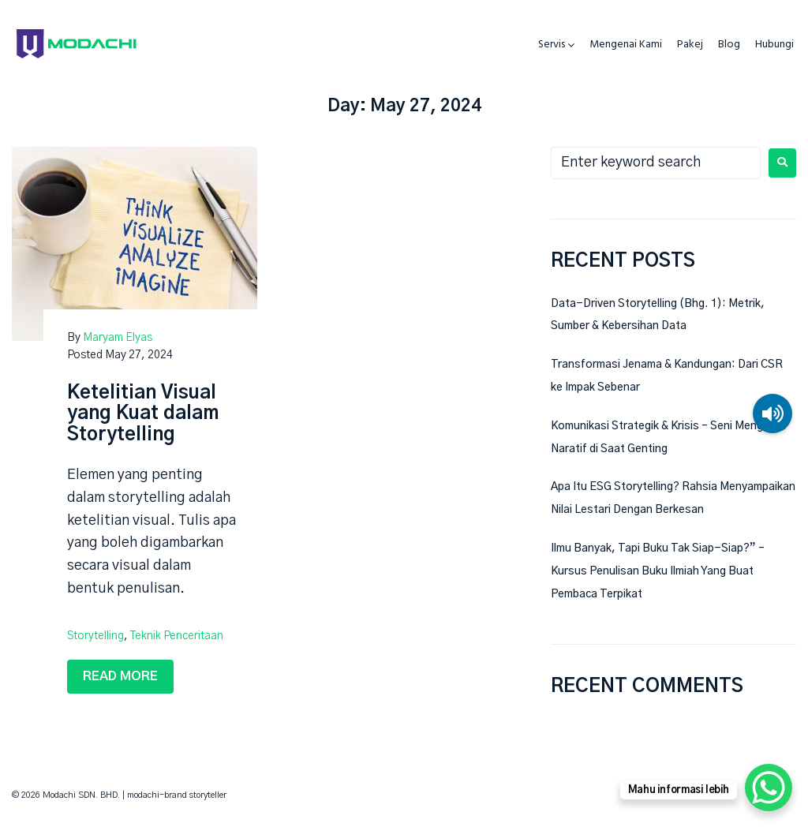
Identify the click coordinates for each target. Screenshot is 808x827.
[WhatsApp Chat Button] (768, 787)
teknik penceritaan (176, 636)
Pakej (690, 45)
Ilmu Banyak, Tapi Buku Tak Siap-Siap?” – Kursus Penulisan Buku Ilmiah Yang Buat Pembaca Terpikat (658, 571)
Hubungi (774, 45)
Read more (120, 676)
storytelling (95, 636)
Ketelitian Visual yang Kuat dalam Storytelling (143, 414)
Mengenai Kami (625, 45)
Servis (551, 45)
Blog (729, 45)
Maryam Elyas (117, 337)
